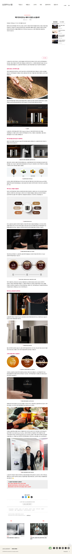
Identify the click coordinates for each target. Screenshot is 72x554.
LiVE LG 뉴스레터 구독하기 (27, 504)
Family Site (67, 551)
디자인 (34, 508)
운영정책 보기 (29, 515)
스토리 (34, 4)
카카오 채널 (69, 548)
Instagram (60, 548)
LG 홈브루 (16, 508)
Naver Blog (63, 548)
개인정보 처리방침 (14, 548)
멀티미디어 (47, 4)
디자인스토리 (38, 508)
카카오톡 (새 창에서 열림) (29, 497)
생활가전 (43, 508)
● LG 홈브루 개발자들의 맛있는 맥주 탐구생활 (17, 483)
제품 (15, 510)
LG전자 (20, 508)
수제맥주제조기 (11, 510)
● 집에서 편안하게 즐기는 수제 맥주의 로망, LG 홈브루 (18, 485)
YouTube (57, 548)
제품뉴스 (28, 4)
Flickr (66, 548)
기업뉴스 (20, 4)
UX (23, 508)
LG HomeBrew (11, 508)
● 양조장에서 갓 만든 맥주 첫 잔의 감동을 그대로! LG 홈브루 (19, 486)
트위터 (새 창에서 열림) (26, 497)
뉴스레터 (65, 5)
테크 (41, 4)
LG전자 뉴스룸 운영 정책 (6, 548)
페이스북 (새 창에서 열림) (23, 497)
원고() (44, 57)
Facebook (54, 548)
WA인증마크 (50, 548)
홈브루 (34, 510)
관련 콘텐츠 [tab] (56, 22)
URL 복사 (32, 497)
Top (69, 545)
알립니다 (56, 4)
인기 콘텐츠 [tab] (62, 22)
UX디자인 (26, 508)
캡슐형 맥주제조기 (20, 510)
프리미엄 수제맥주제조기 (27, 510)
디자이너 (30, 508)
